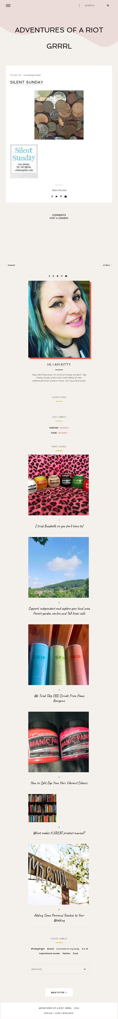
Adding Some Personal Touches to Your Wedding (59, 918)
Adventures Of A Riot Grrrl (55, 1008)
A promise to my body (68, 949)
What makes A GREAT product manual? (59, 833)
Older (107, 265)
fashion (59, 427)
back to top (59, 992)
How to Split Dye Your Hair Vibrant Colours (59, 783)
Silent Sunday (26, 82)
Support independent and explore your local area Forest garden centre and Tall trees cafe (59, 611)
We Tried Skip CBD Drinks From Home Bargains (59, 698)
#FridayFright (38, 949)
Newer (11, 265)
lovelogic (68, 1013)
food (59, 433)
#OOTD (50, 949)
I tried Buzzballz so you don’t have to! (59, 526)
